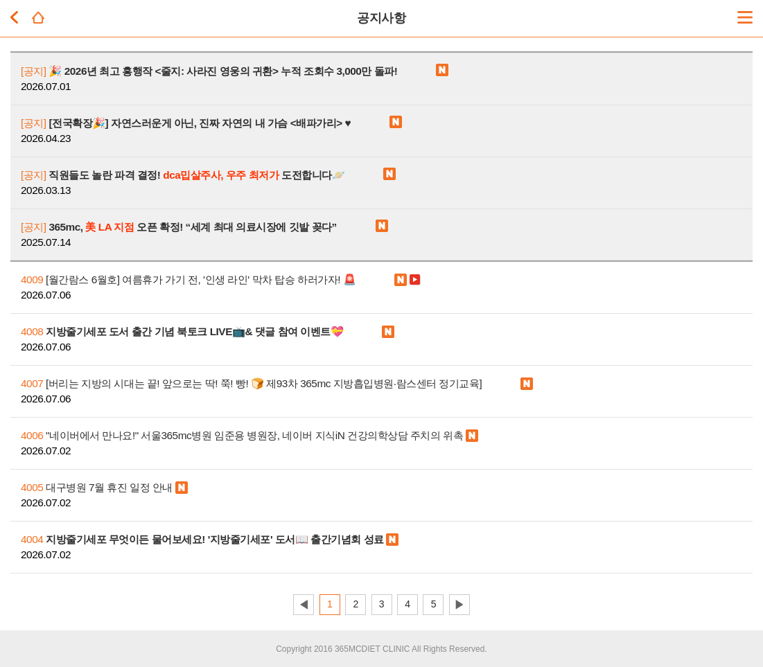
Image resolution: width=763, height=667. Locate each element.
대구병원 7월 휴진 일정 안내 (97, 487)
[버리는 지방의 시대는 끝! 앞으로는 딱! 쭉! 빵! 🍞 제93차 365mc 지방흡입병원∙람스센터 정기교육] (251, 383)
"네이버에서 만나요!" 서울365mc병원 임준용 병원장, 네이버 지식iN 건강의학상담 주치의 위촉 (242, 435)
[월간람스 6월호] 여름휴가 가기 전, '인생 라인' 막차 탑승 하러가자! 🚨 (188, 279)
